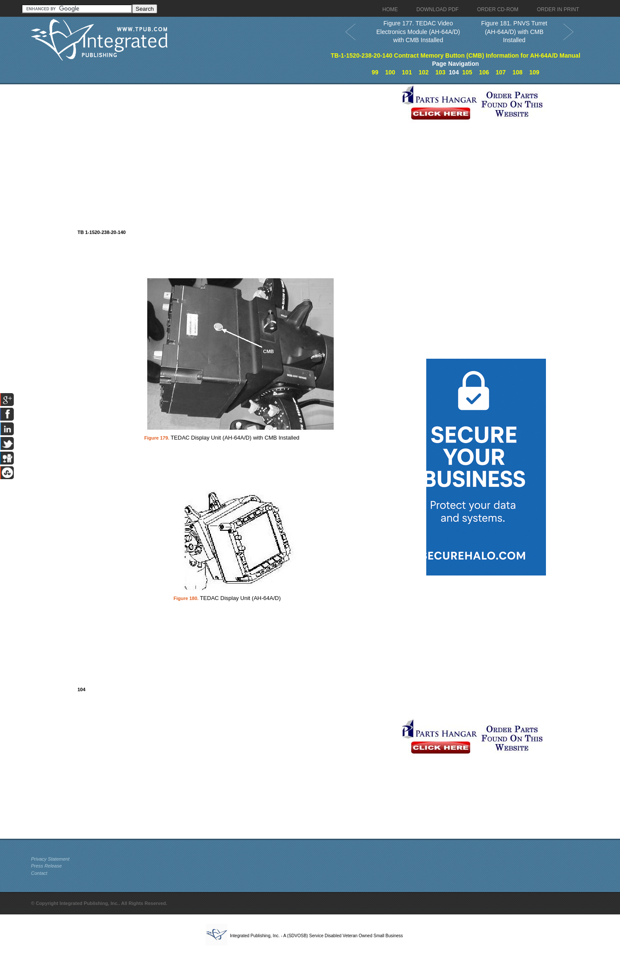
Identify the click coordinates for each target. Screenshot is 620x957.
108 (517, 72)
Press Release (46, 865)
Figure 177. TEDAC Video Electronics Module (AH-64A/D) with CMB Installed (418, 31)
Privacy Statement (50, 859)
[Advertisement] (214, 144)
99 (375, 72)
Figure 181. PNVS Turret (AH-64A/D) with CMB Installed (514, 31)
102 (423, 72)
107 (500, 72)
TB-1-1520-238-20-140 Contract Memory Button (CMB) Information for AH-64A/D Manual (455, 55)
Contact (39, 873)
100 (390, 72)
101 (407, 72)
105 (467, 72)
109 (534, 72)
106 (484, 72)
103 (440, 72)
